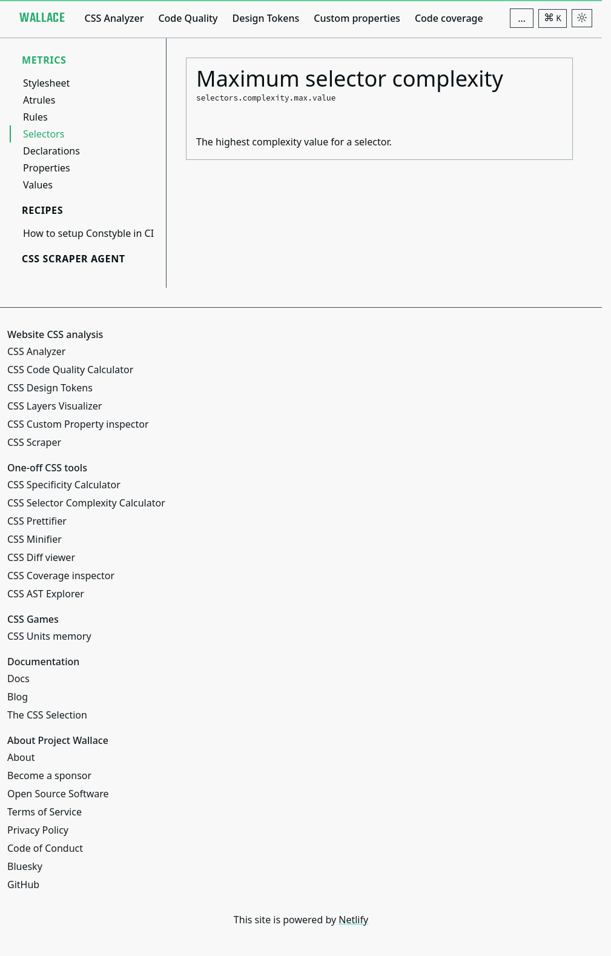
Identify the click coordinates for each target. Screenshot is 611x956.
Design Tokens (266, 18)
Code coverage (449, 18)
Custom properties (357, 18)
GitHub (23, 884)
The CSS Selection (47, 715)
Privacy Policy (37, 830)
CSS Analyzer (114, 18)
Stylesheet (46, 83)
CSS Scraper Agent (73, 258)
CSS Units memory (49, 636)
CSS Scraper (34, 442)
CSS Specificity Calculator (64, 484)
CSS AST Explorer (45, 593)
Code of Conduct (45, 848)
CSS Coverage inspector (60, 575)
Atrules (39, 100)
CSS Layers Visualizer (54, 406)
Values (38, 184)
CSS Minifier (34, 539)
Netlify (353, 919)
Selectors (43, 134)
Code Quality (187, 18)
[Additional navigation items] (521, 18)
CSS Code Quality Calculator (70, 369)
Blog (17, 696)
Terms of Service (44, 811)
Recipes (42, 210)
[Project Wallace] (42, 18)
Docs (18, 678)
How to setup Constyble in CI (88, 233)
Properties (46, 167)
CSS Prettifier (37, 521)
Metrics (44, 60)
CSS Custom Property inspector (78, 424)
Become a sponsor (49, 775)
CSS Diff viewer (41, 557)
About (21, 757)
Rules (35, 117)
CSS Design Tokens (50, 387)
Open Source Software (58, 793)
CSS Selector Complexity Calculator (86, 503)
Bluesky (24, 866)
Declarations (51, 151)
